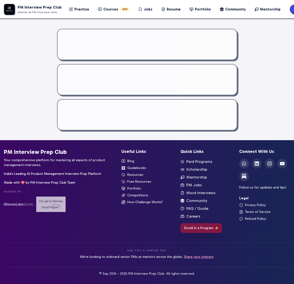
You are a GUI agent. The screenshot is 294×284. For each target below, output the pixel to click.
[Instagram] (269, 163)
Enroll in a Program (201, 228)
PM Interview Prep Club (35, 151)
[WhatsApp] (244, 163)
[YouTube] (282, 163)
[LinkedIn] (257, 163)
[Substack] (244, 176)
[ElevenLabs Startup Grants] (18, 204)
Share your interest (198, 257)
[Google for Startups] (51, 204)
